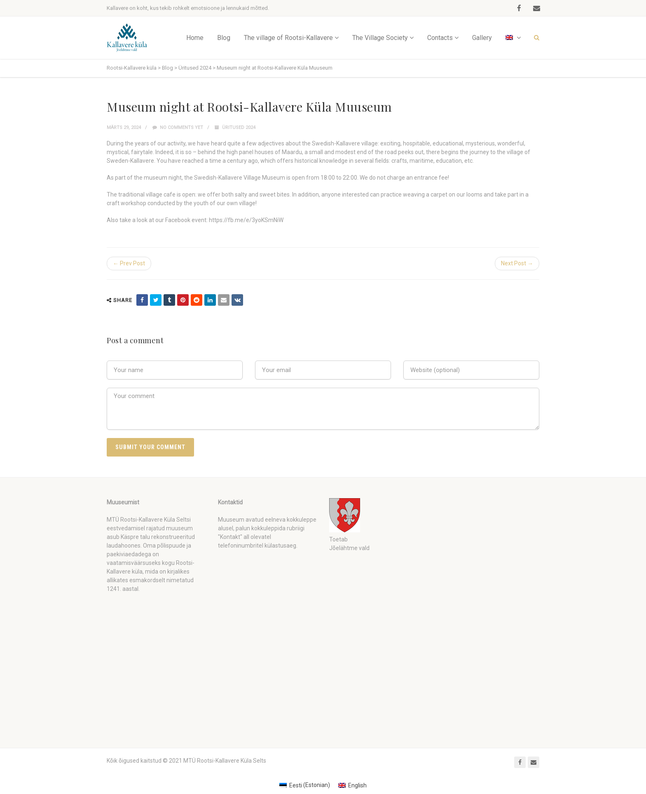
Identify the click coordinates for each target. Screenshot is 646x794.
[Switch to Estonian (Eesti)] (304, 785)
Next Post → (517, 263)
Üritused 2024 (238, 127)
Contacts (440, 38)
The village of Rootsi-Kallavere (288, 38)
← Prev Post (129, 263)
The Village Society (380, 38)
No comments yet (177, 127)
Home (195, 38)
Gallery (482, 38)
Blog (223, 38)
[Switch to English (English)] (352, 785)
